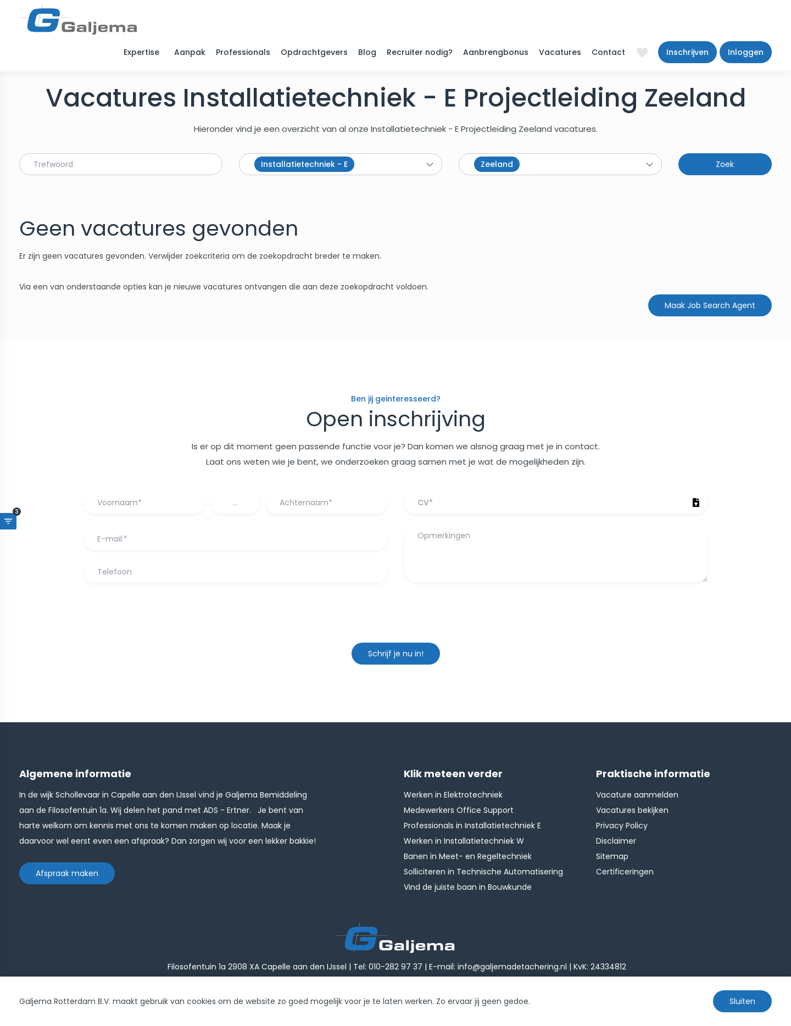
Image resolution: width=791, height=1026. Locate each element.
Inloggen (746, 52)
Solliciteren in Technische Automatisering (483, 871)
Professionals (243, 52)
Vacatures (560, 52)
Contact (608, 52)
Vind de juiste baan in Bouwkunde (468, 887)
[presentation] (395, 617)
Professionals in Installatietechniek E (472, 825)
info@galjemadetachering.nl (512, 966)
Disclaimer (616, 840)
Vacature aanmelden (637, 794)
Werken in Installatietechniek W (464, 840)
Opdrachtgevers (314, 52)
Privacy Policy (622, 825)
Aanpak (189, 52)
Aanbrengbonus (495, 52)
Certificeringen (625, 871)
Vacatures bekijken (632, 810)
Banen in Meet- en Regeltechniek (468, 856)
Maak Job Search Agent (710, 305)
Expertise (141, 52)
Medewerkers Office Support (459, 810)
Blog (367, 52)
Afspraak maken (67, 873)
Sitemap (612, 856)
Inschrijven (687, 52)
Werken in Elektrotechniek (453, 794)
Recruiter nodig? (420, 52)
